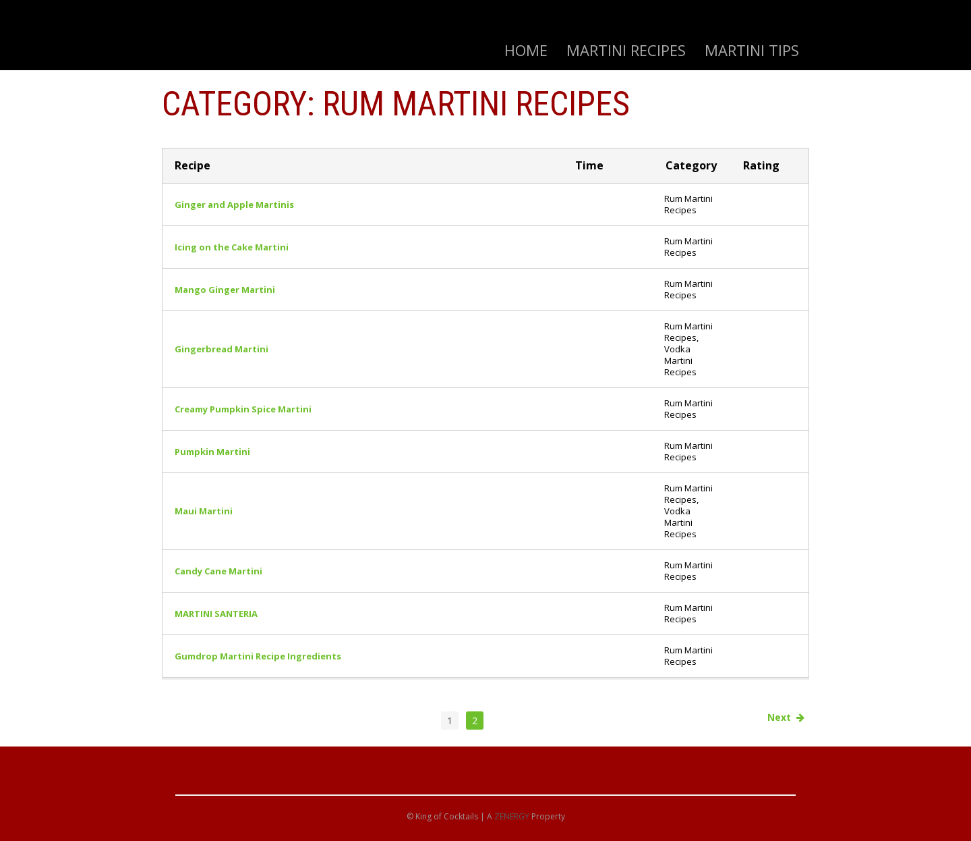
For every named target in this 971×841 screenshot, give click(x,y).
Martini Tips (752, 50)
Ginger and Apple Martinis (234, 204)
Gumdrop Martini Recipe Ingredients (258, 656)
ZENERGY (511, 816)
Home (526, 50)
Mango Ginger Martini (225, 289)
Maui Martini (204, 511)
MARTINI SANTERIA (216, 613)
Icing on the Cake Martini (232, 247)
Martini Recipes (626, 50)
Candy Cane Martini (218, 571)
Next (785, 717)
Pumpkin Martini (212, 451)
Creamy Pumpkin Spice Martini (243, 409)
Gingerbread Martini (221, 349)
